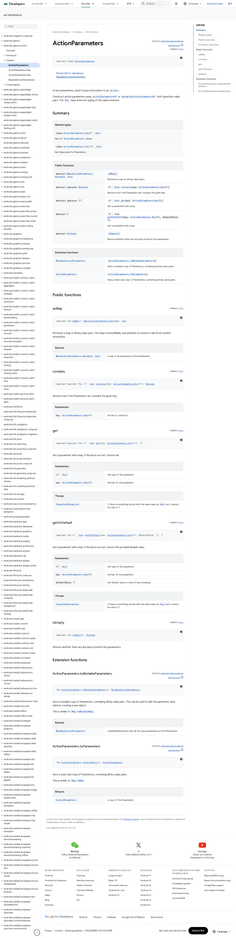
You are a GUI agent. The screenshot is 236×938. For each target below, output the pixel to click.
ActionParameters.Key (76, 133)
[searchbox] (20, 26)
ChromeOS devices (118, 885)
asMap (111, 173)
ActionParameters (85, 61)
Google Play (108, 3)
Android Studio (215, 3)
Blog (47, 900)
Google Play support (214, 885)
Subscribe (198, 930)
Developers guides (181, 883)
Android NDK (178, 898)
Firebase (111, 917)
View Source (174, 45)
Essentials (37, 3)
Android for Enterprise (55, 880)
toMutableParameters (142, 260)
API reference (13, 15)
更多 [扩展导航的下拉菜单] (129, 3)
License (58, 930)
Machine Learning (85, 880)
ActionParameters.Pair (76, 146)
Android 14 (145, 890)
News (47, 895)
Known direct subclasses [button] (119, 75)
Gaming (81, 875)
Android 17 (145, 875)
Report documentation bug (217, 880)
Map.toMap (78, 780)
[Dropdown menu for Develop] (94, 3)
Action (114, 90)
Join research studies (214, 890)
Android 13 (145, 895)
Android (49, 875)
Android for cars (116, 890)
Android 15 (145, 885)
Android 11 (145, 904)
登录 (230, 3)
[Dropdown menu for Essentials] (47, 3)
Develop (78, 32)
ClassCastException (67, 504)
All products (157, 917)
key (162, 504)
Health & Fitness (84, 885)
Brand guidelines (74, 930)
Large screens (115, 875)
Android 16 (145, 880)
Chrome (97, 917)
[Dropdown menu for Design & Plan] (73, 3)
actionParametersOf (105, 96)
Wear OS (113, 880)
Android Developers (61, 32)
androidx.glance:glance (172, 41)
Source (48, 890)
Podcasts (49, 904)
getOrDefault (115, 217)
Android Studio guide (182, 878)
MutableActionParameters (71, 77)
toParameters (137, 274)
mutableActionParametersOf (138, 96)
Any (97, 133)
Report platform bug (214, 875)
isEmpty (112, 233)
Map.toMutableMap (82, 711)
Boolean (83, 187)
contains (126, 187)
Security (49, 885)
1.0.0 (181, 49)
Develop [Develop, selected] (85, 3)
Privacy (80, 895)
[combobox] (155, 3)
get (123, 200)
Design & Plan (62, 3)
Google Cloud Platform (133, 917)
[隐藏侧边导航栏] (37, 932)
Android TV (114, 895)
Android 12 (145, 900)
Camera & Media (85, 890)
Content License (131, 819)
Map (69, 173)
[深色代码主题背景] (181, 58)
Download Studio (180, 893)
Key (67, 100)
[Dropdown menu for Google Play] (119, 3)
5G (78, 900)
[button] (20, 35)
